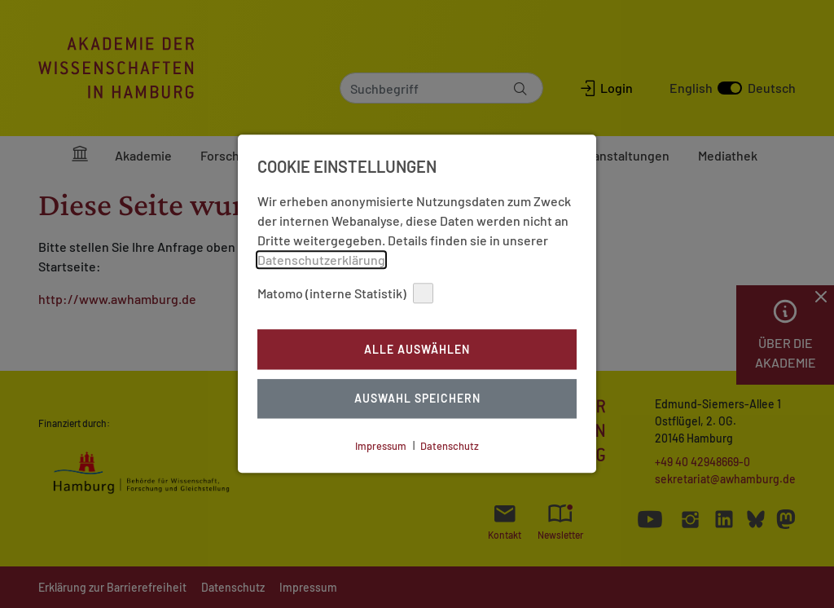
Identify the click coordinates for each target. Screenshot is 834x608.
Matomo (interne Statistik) (345, 293)
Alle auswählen (417, 349)
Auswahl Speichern (417, 399)
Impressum (380, 445)
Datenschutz (449, 445)
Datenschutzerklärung (321, 259)
